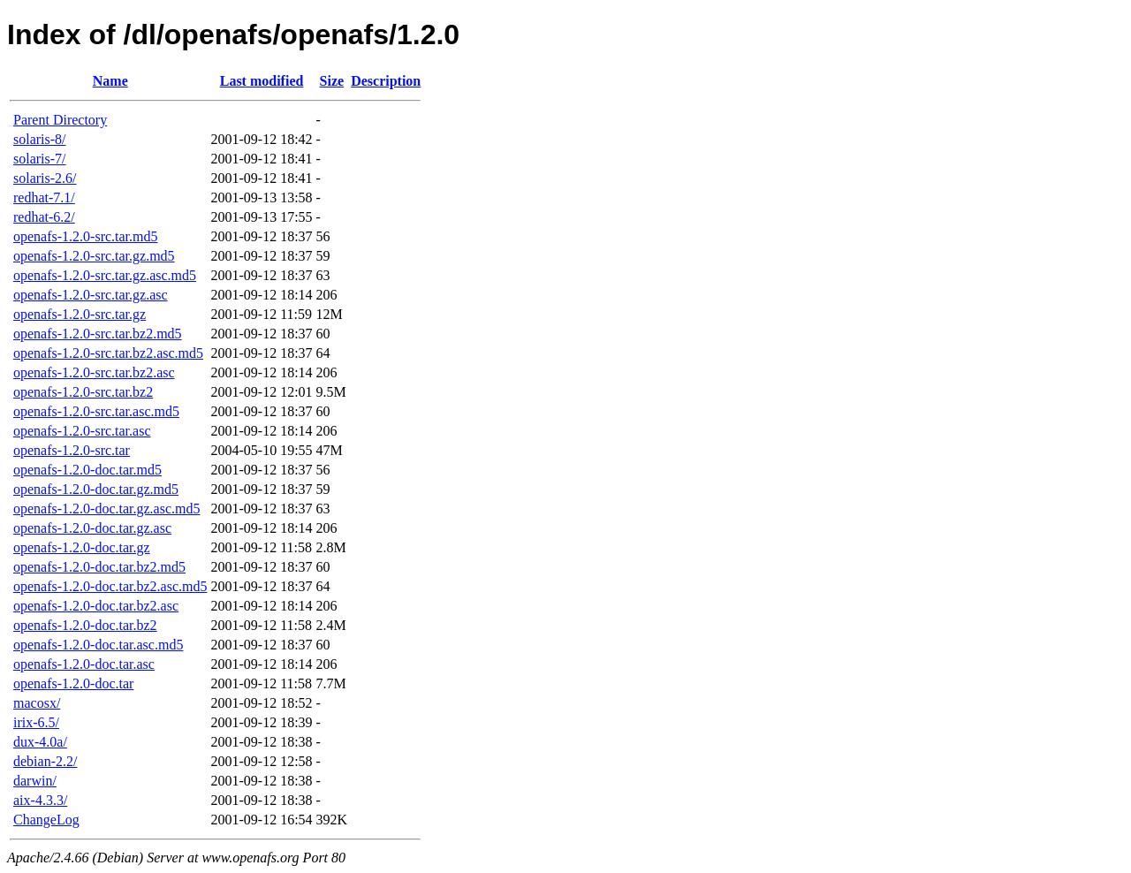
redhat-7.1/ (44, 197)
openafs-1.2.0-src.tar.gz (79, 314)
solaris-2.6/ (45, 178)
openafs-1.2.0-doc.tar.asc (84, 664)
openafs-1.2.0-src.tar (71, 450)
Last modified (262, 80)
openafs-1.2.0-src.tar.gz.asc (90, 294)
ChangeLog (46, 819)
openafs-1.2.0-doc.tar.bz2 (85, 625)
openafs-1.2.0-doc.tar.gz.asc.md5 (106, 508)
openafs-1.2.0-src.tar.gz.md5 (94, 255)
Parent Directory (60, 119)
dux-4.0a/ (40, 741)
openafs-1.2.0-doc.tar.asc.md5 (98, 644)
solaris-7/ (39, 158)
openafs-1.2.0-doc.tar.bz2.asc (95, 605)
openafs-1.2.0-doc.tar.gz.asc (92, 527)
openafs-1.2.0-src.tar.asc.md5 (96, 411)
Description (386, 80)
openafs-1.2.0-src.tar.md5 (85, 236)
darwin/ (35, 780)
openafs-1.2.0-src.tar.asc (82, 430)
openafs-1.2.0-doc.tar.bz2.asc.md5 (110, 586)
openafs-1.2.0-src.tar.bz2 (83, 391)
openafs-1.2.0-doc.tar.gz (81, 547)
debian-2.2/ (45, 761)
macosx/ (36, 702)
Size (332, 80)
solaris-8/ (39, 139)
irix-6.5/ (36, 722)
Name (110, 80)
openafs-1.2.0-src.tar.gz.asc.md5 (104, 275)
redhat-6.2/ (44, 216)
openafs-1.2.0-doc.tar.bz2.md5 (99, 566)
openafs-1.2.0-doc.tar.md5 (87, 469)
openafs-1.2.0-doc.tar (73, 683)
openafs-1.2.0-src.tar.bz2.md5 (97, 333)
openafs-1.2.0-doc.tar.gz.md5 (95, 489)
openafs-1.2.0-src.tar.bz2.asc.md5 (108, 353)
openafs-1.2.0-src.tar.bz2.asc (94, 372)
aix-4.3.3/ (40, 800)
